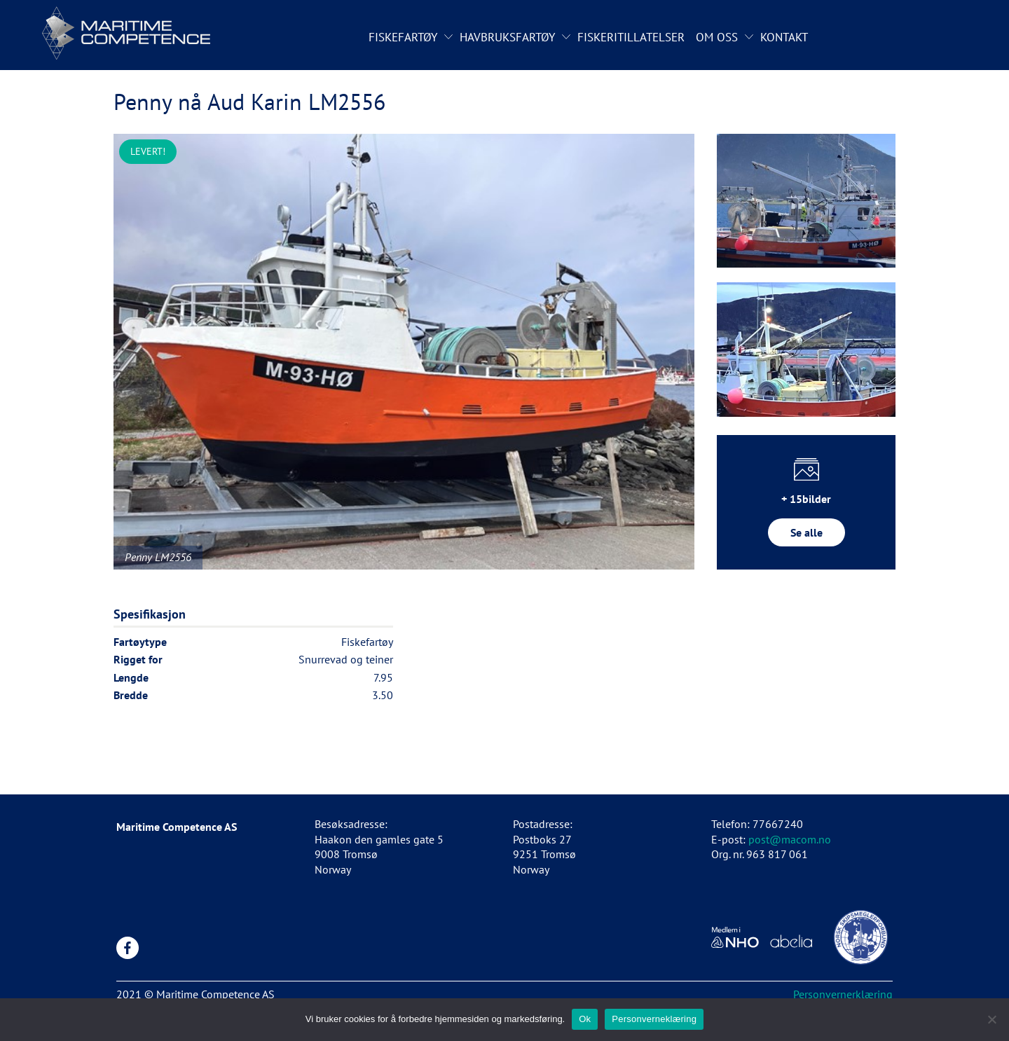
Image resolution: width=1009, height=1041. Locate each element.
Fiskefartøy (403, 37)
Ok (585, 1019)
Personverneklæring (654, 1019)
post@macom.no (789, 839)
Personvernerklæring (843, 994)
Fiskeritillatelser (631, 37)
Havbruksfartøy (507, 37)
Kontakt (784, 37)
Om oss (717, 37)
